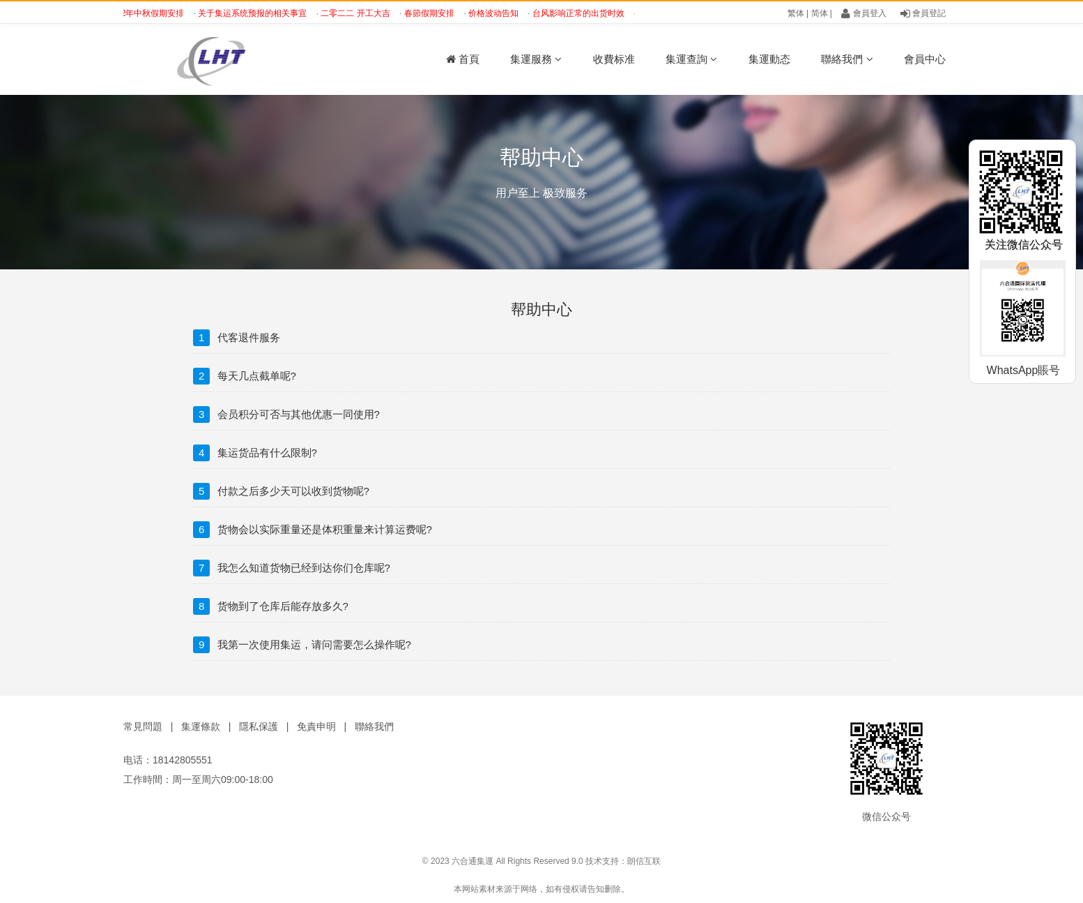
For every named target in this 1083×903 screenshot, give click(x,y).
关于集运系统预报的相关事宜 (258, 13)
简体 (819, 13)
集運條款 (200, 726)
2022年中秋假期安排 (152, 13)
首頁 (462, 59)
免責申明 (316, 726)
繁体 (796, 13)
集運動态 (769, 59)
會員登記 (923, 13)
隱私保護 (258, 726)
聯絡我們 (847, 59)
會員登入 (863, 13)
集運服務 (536, 59)
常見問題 (142, 726)
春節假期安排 (435, 13)
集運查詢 (691, 59)
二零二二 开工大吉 (361, 13)
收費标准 (614, 59)
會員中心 (925, 59)
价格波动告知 (499, 13)
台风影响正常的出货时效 (584, 13)
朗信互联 (644, 861)
